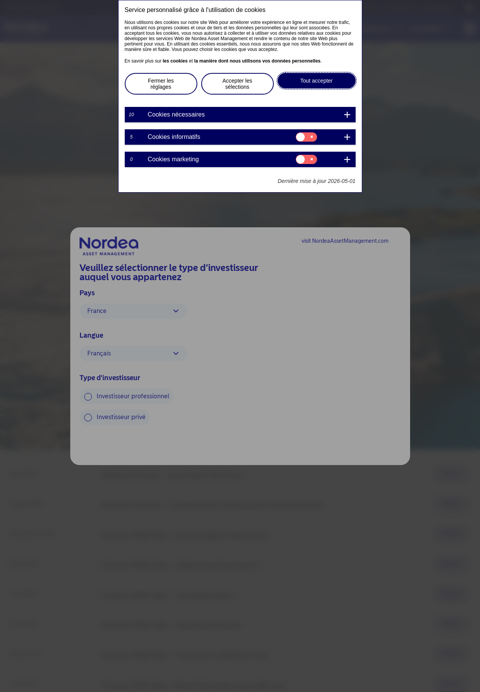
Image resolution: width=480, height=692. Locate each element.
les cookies (175, 61)
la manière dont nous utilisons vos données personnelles (257, 61)
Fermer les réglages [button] (161, 84)
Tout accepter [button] (316, 81)
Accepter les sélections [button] (237, 84)
